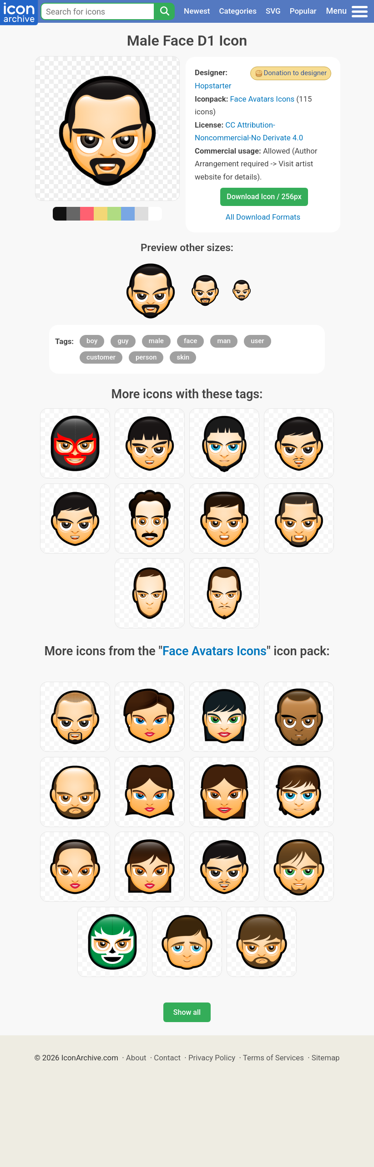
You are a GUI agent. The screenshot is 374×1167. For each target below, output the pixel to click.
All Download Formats (263, 216)
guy (122, 341)
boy (91, 341)
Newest (197, 10)
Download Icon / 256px (264, 196)
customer (101, 357)
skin (183, 357)
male (156, 341)
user (257, 341)
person (146, 357)
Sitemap (326, 1057)
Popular (303, 10)
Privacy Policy (211, 1057)
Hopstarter (213, 85)
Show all (187, 1012)
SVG (273, 10)
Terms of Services (273, 1057)
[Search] (164, 11)
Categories (238, 10)
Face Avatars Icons (262, 98)
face (190, 341)
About (136, 1057)
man (224, 341)
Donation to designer (295, 73)
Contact (167, 1057)
